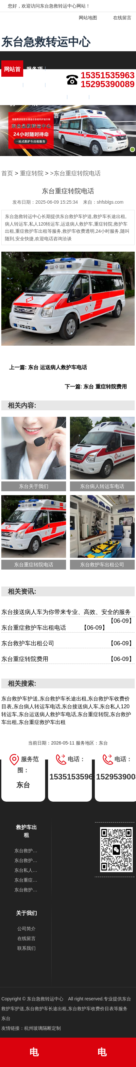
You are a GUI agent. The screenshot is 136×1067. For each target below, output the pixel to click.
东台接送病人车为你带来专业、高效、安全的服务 (68, 613)
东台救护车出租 (26, 889)
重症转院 (31, 173)
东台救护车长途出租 (26, 860)
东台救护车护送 (26, 850)
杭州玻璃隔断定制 (42, 1028)
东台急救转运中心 (45, 42)
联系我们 (78, 101)
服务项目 (34, 72)
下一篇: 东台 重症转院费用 (96, 386)
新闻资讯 (34, 89)
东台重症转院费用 (68, 659)
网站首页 (12, 72)
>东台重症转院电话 (75, 173)
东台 (5, 1018)
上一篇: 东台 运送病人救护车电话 (48, 367)
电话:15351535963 (34, 1057)
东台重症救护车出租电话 (54, 627)
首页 (7, 173)
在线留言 (118, 17)
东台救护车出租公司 (68, 643)
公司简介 (26, 928)
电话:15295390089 (102, 1057)
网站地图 (84, 17)
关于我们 (12, 89)
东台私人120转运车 (26, 870)
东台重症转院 (26, 880)
